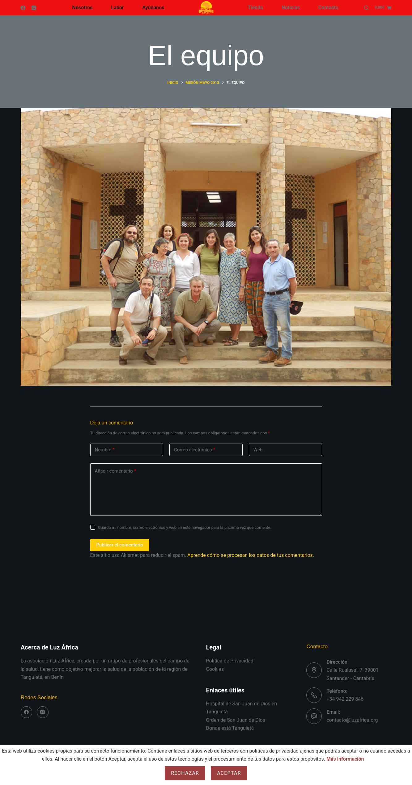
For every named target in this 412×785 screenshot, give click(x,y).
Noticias (291, 7)
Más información (345, 759)
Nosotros (82, 7)
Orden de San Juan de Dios (235, 720)
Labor (117, 7)
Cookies (215, 669)
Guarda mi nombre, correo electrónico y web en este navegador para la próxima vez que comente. (184, 527)
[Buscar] (366, 8)
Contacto (328, 7)
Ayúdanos (153, 7)
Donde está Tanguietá (230, 728)
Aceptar (229, 773)
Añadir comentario (115, 471)
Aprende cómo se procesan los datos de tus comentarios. (250, 555)
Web (257, 450)
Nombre (105, 450)
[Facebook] (23, 8)
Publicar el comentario (119, 545)
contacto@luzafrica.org (352, 720)
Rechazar (185, 773)
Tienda (255, 7)
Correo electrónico (194, 450)
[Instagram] (34, 8)
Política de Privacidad (229, 661)
